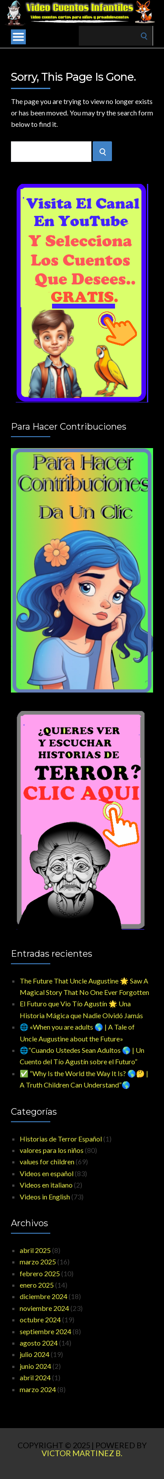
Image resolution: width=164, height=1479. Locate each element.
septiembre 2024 (45, 1331)
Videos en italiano (46, 1185)
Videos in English (45, 1196)
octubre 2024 (40, 1319)
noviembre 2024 (44, 1308)
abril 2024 (35, 1377)
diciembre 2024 (43, 1296)
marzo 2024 (38, 1389)
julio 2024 (34, 1354)
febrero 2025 (40, 1273)
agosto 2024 (39, 1343)
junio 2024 (35, 1366)
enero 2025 (37, 1285)
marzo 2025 (38, 1261)
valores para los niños (52, 1150)
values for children (47, 1161)
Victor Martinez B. (82, 1453)
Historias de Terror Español (61, 1138)
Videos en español (46, 1173)
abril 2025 (35, 1250)
